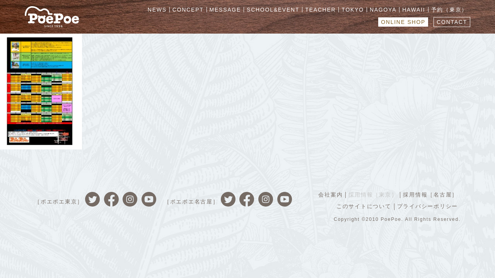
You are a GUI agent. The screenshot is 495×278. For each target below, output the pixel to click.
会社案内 (330, 195)
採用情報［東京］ (372, 195)
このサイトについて (363, 206)
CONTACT (452, 22)
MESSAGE (225, 9)
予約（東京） (449, 9)
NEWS (157, 9)
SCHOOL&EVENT (273, 9)
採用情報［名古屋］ (430, 195)
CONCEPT (188, 9)
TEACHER (320, 9)
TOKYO (352, 9)
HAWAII (413, 9)
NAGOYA (383, 9)
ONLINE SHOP (403, 22)
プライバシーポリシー (427, 206)
